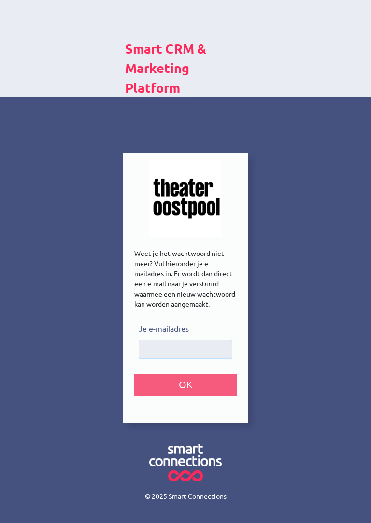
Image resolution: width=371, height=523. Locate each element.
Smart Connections (198, 496)
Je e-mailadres (164, 329)
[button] (185, 385)
